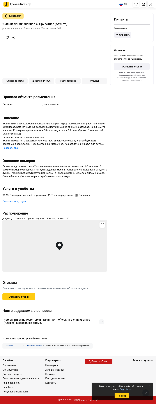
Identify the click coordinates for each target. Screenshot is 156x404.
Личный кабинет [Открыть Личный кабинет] (54, 369)
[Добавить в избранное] (7, 37)
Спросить (122, 35)
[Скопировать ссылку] (14, 37)
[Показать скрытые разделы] (20, 346)
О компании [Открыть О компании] (9, 365)
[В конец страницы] (145, 392)
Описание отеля (15, 80)
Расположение (68, 80)
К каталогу (11, 16)
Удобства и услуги (41, 80)
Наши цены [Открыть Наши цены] (51, 365)
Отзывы (94, 80)
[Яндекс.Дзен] (150, 365)
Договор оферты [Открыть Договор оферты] (12, 374)
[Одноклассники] (145, 365)
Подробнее (125, 389)
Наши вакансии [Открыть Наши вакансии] (11, 382)
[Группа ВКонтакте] (135, 365)
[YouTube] (140, 365)
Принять (121, 395)
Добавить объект (99, 361)
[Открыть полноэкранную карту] (54, 246)
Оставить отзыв (132, 66)
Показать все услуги (14, 201)
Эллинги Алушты (34, 346)
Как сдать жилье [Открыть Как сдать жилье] (54, 378)
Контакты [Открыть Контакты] (50, 382)
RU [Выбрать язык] (123, 4)
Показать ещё (10, 147)
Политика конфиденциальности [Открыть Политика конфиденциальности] (20, 378)
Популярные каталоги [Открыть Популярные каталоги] (15, 391)
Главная (9, 346)
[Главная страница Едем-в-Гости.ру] (17, 4)
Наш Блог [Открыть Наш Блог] (7, 387)
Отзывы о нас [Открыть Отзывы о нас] (10, 369)
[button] (136, 4)
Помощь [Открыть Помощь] (50, 374)
